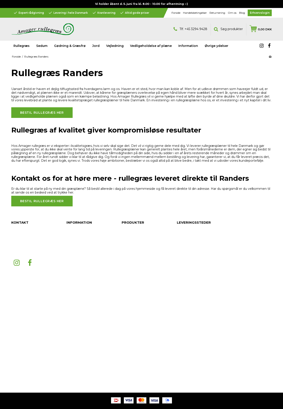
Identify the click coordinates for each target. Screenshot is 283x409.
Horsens (183, 335)
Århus (181, 242)
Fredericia (184, 273)
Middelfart (184, 268)
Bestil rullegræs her (42, 113)
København (185, 290)
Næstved (183, 264)
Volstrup (183, 326)
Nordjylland (185, 361)
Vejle (180, 344)
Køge (181, 277)
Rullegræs (21, 46)
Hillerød (182, 304)
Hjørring (182, 299)
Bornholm (184, 352)
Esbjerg (182, 259)
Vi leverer (193, 146)
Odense (183, 282)
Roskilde (183, 251)
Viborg (182, 370)
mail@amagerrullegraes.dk (30, 251)
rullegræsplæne (188, 100)
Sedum (41, 46)
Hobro (181, 321)
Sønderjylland (187, 286)
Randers (183, 246)
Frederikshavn (187, 295)
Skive (181, 313)
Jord (96, 46)
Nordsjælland (186, 237)
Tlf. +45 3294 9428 (190, 29)
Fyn (179, 233)
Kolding (182, 339)
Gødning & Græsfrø (70, 46)
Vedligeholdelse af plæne (151, 46)
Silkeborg (184, 330)
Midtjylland (184, 366)
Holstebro (184, 357)
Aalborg (182, 255)
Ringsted (183, 308)
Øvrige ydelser (132, 259)
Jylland (182, 228)
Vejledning (129, 246)
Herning (182, 348)
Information (130, 255)
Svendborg (185, 317)
